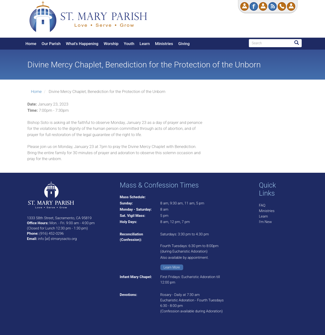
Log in (291, 6)
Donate (244, 6)
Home (30, 43)
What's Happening (82, 43)
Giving (184, 43)
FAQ (262, 205)
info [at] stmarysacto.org (57, 239)
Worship (111, 43)
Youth (129, 43)
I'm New (265, 222)
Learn (145, 43)
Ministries (164, 43)
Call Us (282, 6)
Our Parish (51, 43)
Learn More (171, 267)
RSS (272, 6)
